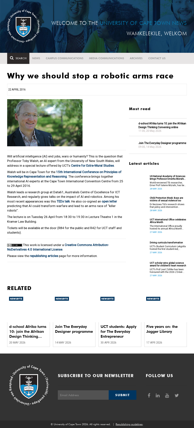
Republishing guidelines (129, 424)
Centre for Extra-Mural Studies (92, 165)
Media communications (106, 58)
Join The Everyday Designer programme (162, 143)
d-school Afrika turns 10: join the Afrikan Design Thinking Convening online (162, 125)
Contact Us (157, 58)
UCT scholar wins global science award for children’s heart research (168, 264)
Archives (136, 58)
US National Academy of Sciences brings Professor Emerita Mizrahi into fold (167, 177)
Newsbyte (16, 298)
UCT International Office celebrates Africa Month (168, 221)
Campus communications (64, 58)
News (36, 58)
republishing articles (44, 256)
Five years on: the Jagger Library (162, 329)
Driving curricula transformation (166, 242)
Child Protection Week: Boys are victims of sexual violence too (166, 199)
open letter (109, 201)
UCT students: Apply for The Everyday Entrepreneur (118, 331)
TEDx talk (63, 201)
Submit (122, 395)
